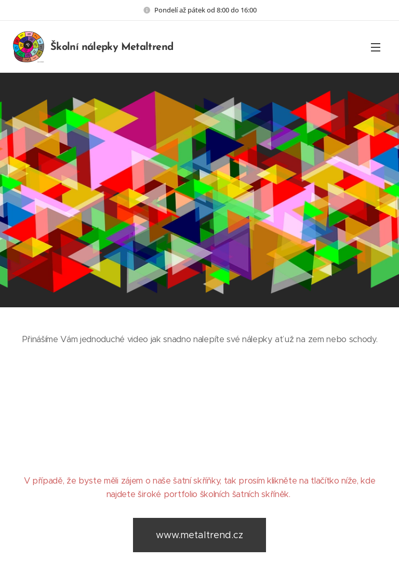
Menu (375, 47)
